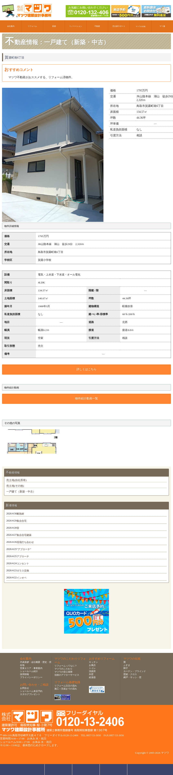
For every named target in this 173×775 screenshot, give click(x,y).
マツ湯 (162, 26)
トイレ (92, 668)
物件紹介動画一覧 (86, 398)
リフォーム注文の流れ (65, 685)
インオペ (22, 577)
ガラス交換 (23, 570)
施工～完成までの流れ (65, 688)
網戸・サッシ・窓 (132, 677)
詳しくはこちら (86, 369)
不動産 (97, 26)
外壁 (91, 674)
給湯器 (92, 677)
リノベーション (75, 26)
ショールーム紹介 (29, 671)
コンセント (23, 563)
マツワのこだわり (63, 669)
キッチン (93, 662)
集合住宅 (22, 520)
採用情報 (24, 674)
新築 (54, 26)
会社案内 (10, 26)
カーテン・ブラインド (134, 671)
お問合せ (24, 688)
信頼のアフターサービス (66, 675)
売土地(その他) (15, 486)
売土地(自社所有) (16, 480)
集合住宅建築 (24, 535)
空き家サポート (118, 26)
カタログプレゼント (30, 694)
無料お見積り (86, 769)
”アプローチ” (24, 549)
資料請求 (113, 769)
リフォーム (32, 26)
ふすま (126, 665)
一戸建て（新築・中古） (20, 491)
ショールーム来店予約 (31, 691)
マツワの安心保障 (63, 672)
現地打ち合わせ (25, 542)
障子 (125, 668)
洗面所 (92, 671)
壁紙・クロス (130, 674)
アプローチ (23, 556)
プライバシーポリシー (31, 677)
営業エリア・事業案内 (31, 668)
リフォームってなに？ (65, 665)
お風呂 (92, 665)
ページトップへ (142, 769)
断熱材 (20, 513)
